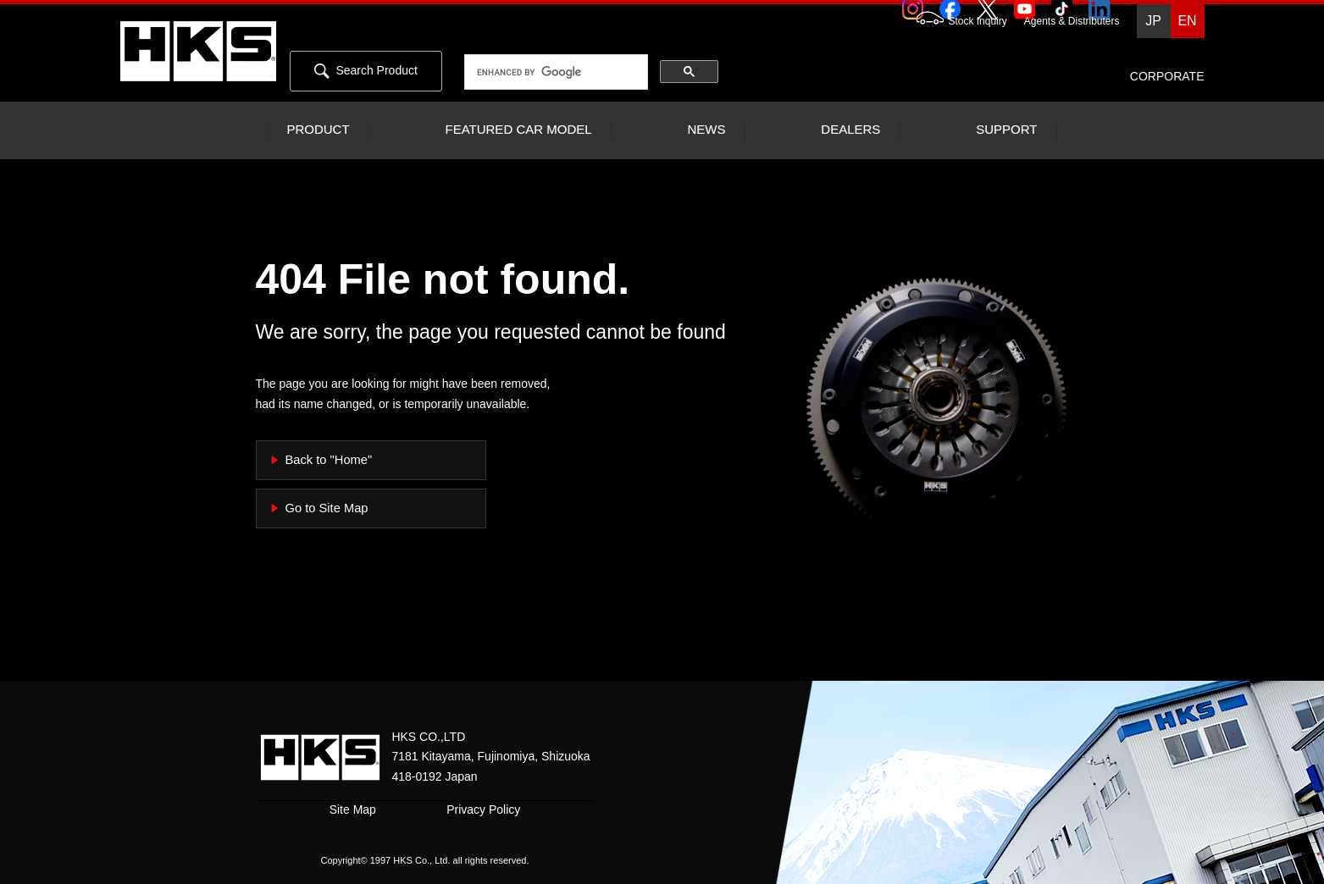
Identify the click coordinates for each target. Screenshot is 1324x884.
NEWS (706, 129)
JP (1153, 21)
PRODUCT (317, 129)
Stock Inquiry (953, 21)
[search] (556, 72)
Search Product (366, 71)
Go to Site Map (326, 508)
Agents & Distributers (1072, 21)
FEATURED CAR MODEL (518, 129)
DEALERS (850, 129)
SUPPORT (1006, 129)
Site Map (353, 809)
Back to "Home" (329, 460)
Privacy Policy (483, 809)
